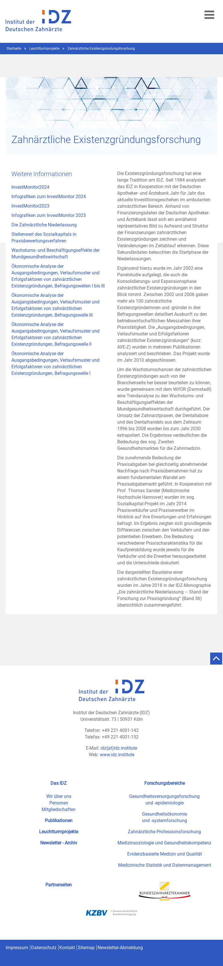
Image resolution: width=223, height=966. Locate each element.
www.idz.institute (117, 754)
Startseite (14, 49)
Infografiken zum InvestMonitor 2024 (48, 196)
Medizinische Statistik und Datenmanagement (164, 865)
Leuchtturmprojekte (44, 49)
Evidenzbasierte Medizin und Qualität (164, 854)
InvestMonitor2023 (30, 206)
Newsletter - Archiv (58, 843)
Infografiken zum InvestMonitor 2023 (48, 215)
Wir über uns (58, 796)
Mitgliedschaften (59, 809)
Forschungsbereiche (164, 783)
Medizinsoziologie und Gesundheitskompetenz (164, 843)
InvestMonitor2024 (30, 187)
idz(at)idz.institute (119, 748)
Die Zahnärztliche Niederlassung (44, 225)
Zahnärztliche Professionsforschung (164, 831)
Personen (58, 803)
